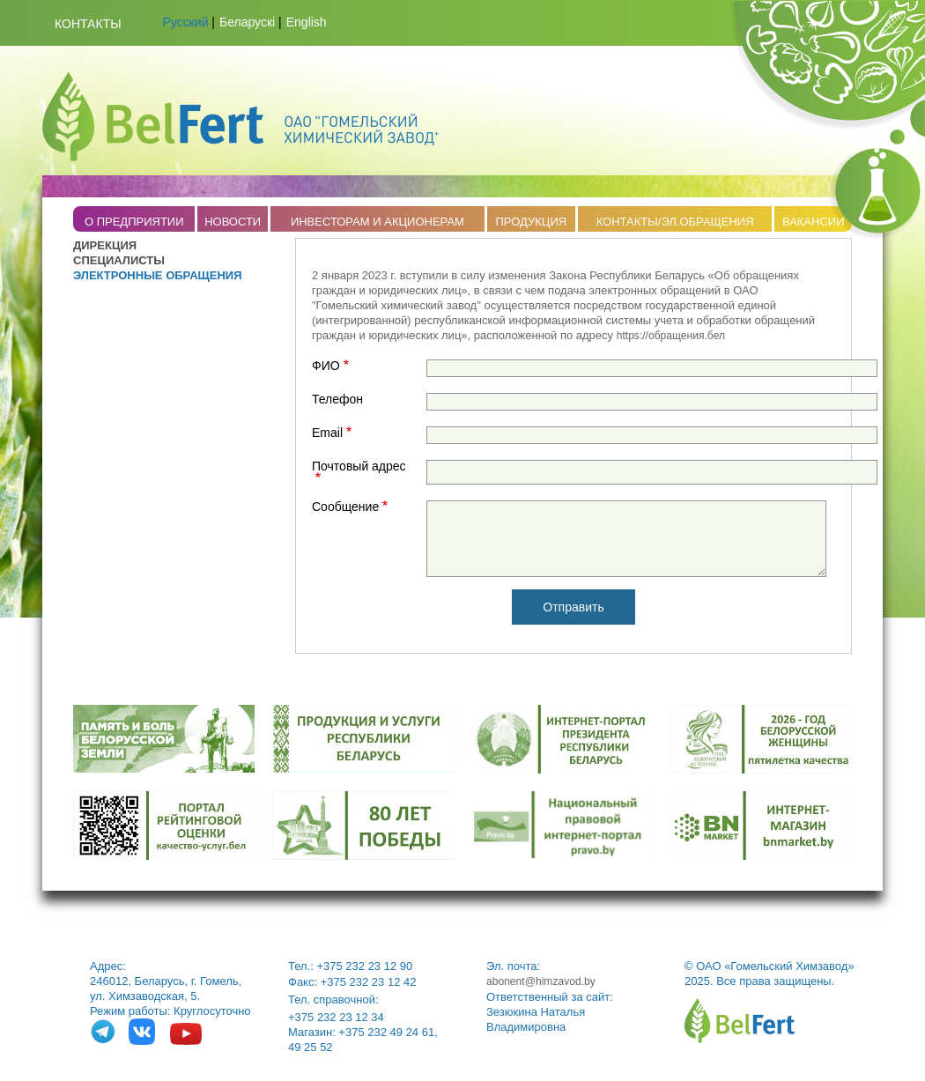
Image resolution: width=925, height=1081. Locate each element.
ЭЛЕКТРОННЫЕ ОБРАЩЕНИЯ (157, 275)
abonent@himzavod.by (541, 981)
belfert (739, 1020)
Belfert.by (240, 116)
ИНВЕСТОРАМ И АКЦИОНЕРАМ (377, 221)
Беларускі (247, 22)
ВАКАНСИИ (813, 221)
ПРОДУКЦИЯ (530, 221)
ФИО (326, 366)
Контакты (88, 24)
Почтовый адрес (359, 466)
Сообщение (345, 507)
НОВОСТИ (232, 221)
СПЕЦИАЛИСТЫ (119, 260)
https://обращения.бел (671, 335)
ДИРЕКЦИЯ (105, 245)
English (306, 22)
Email (327, 433)
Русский (186, 22)
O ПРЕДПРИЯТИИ (134, 221)
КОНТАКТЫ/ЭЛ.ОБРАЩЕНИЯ (675, 221)
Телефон (337, 399)
